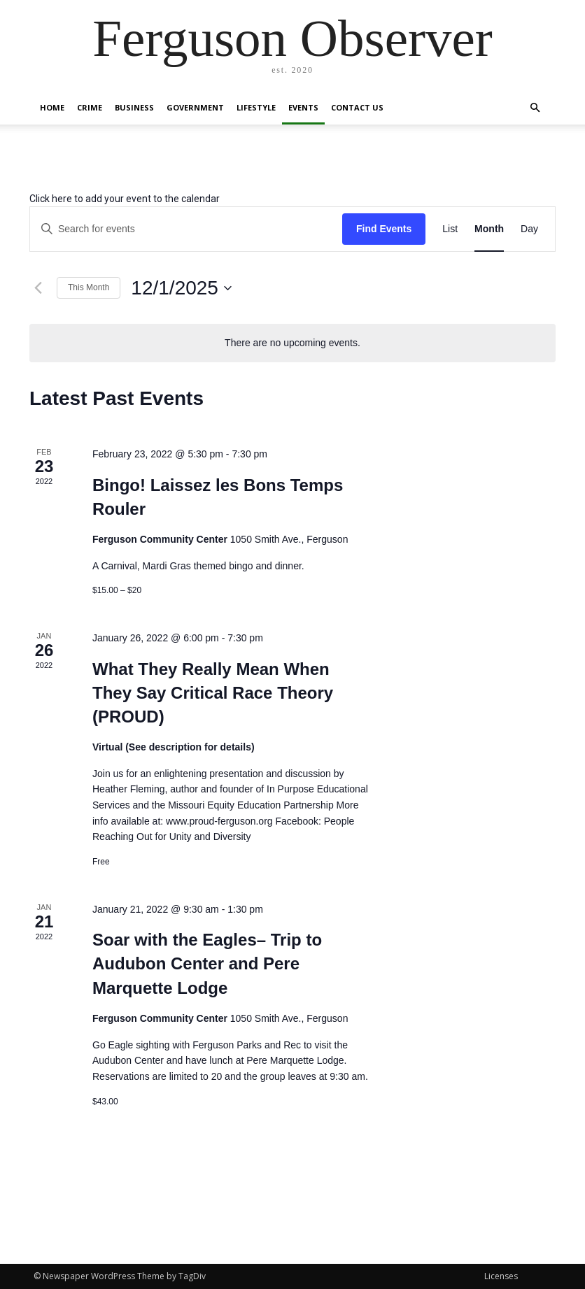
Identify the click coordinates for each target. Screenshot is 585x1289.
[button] (534, 108)
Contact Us (357, 107)
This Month (88, 287)
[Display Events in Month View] (489, 229)
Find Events (383, 228)
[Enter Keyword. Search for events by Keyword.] (186, 229)
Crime (89, 107)
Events (303, 107)
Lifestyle (256, 107)
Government (195, 107)
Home (52, 107)
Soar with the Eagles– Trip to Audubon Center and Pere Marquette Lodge (207, 963)
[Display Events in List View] (450, 229)
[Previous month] (37, 288)
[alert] (292, 343)
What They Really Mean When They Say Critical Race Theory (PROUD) (212, 693)
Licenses (501, 1276)
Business (134, 107)
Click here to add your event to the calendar (124, 198)
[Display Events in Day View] (529, 229)
